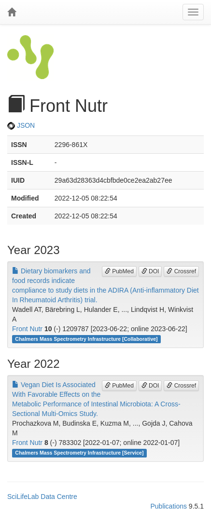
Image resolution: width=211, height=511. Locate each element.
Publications (168, 506)
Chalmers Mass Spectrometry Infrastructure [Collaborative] (86, 339)
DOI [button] (150, 271)
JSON (21, 125)
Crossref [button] (181, 271)
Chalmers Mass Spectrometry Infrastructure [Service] (79, 453)
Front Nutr (27, 329)
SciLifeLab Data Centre (42, 496)
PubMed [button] (119, 271)
